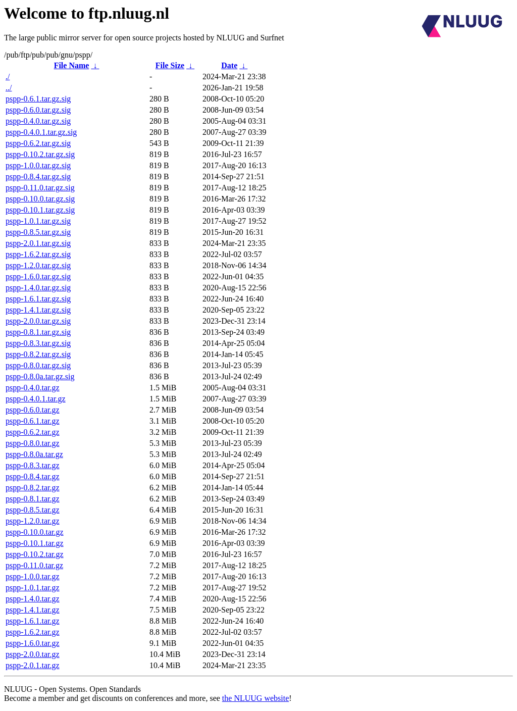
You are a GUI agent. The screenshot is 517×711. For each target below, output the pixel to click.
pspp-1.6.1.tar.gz (33, 621)
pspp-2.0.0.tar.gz (33, 654)
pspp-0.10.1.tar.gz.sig (40, 210)
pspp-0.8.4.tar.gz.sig (38, 176)
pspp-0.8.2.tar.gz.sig (38, 354)
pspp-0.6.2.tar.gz (33, 432)
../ (9, 87)
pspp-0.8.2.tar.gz (33, 487)
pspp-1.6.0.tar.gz (33, 643)
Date (229, 65)
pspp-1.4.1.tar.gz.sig (38, 310)
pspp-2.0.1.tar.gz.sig (38, 243)
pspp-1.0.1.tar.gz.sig (38, 221)
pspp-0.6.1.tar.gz (33, 421)
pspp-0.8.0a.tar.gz (34, 454)
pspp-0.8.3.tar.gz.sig (38, 343)
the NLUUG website (255, 698)
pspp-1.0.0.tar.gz (33, 576)
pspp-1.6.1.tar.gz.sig (38, 298)
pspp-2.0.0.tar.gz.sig (38, 321)
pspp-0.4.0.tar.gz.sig (38, 121)
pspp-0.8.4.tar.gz (33, 476)
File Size (170, 65)
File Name (71, 65)
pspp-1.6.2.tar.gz (33, 632)
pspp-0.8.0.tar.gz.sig (38, 365)
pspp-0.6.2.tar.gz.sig (38, 143)
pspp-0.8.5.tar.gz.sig (38, 232)
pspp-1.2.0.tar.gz (33, 521)
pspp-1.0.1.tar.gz (33, 587)
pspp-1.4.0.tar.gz (33, 598)
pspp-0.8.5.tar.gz (33, 509)
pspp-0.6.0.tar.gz (33, 409)
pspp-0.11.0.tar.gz (34, 565)
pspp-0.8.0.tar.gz (33, 443)
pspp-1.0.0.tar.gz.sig (38, 165)
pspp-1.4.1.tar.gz (33, 609)
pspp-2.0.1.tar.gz (33, 665)
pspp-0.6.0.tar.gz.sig (38, 110)
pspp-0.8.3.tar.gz (33, 465)
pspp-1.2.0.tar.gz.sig (38, 265)
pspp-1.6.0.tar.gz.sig (38, 276)
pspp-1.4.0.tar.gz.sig (38, 287)
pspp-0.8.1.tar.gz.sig (38, 332)
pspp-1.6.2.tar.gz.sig (38, 254)
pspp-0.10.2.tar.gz (35, 554)
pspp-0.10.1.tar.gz (35, 543)
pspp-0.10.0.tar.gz (35, 532)
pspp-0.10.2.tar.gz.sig (40, 154)
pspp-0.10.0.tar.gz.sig (40, 198)
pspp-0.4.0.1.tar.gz (36, 398)
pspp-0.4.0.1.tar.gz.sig (41, 132)
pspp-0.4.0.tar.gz (33, 387)
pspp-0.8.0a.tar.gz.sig (40, 376)
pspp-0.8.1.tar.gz (33, 498)
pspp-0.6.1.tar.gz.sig (38, 98)
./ (8, 76)
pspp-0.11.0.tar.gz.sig (40, 187)
